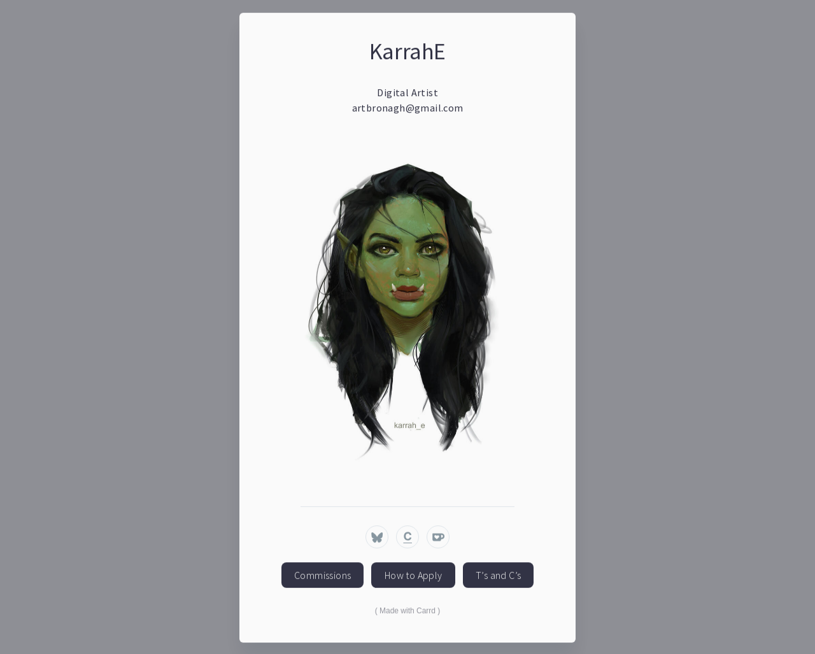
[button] (376, 537)
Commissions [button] (322, 575)
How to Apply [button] (414, 575)
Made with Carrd (407, 611)
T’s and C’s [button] (498, 575)
